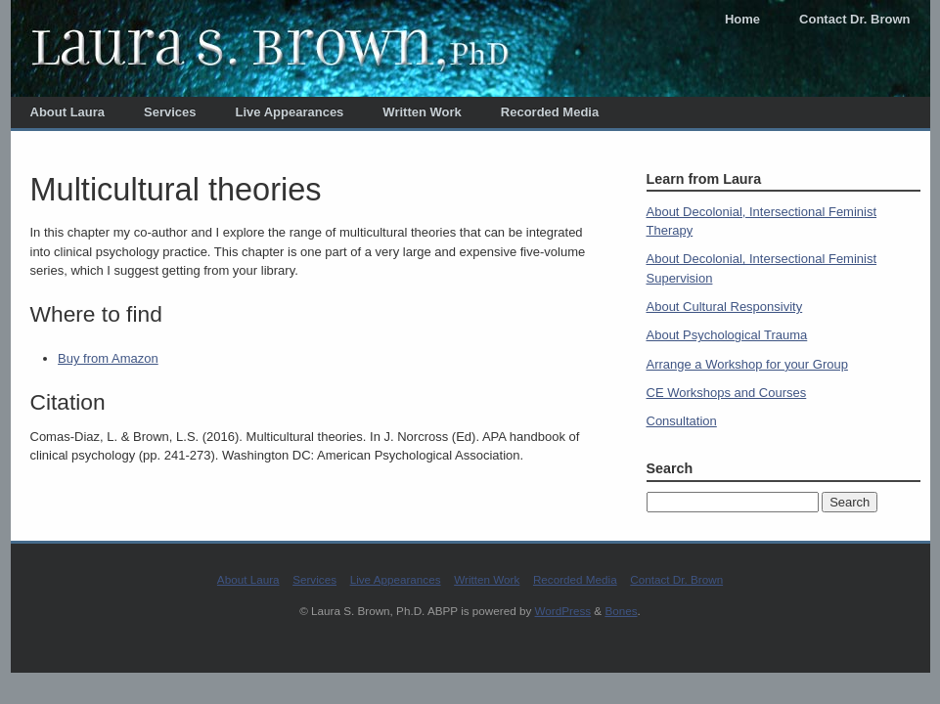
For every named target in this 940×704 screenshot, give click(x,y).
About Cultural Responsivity (725, 306)
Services (170, 112)
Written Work (421, 112)
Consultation (682, 421)
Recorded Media (550, 112)
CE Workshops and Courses (727, 392)
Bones (620, 610)
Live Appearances (290, 112)
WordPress (563, 610)
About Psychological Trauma (727, 335)
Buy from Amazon (108, 358)
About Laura (68, 112)
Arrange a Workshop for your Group (747, 364)
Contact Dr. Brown (854, 19)
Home (742, 19)
